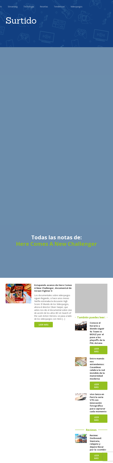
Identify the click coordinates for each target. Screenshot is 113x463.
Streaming (13, 6)
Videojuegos (76, 6)
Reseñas (44, 6)
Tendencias (59, 6)
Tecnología (28, 6)
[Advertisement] (91, 298)
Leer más (43, 324)
